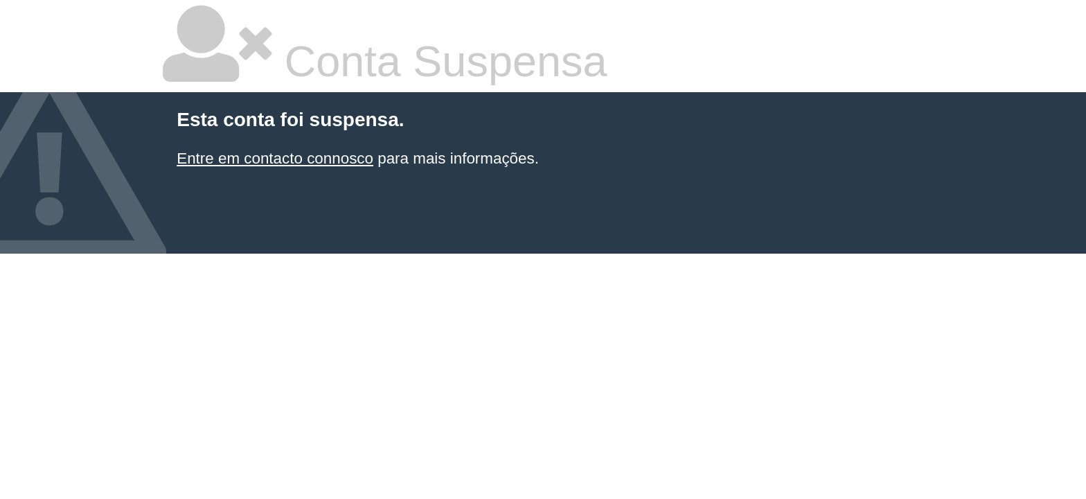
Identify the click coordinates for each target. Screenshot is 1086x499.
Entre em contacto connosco (275, 158)
